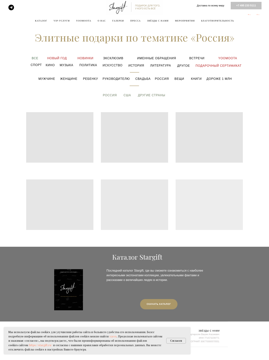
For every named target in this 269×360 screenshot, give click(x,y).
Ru (249, 15)
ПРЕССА (135, 20)
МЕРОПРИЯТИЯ (185, 20)
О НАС (102, 20)
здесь (113, 336)
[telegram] (11, 7)
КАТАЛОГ (41, 20)
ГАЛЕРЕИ (118, 20)
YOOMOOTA (83, 20)
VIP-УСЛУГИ (62, 20)
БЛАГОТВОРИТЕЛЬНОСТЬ (217, 20)
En (258, 15)
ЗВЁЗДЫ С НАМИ (157, 20)
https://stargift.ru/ (40, 345)
